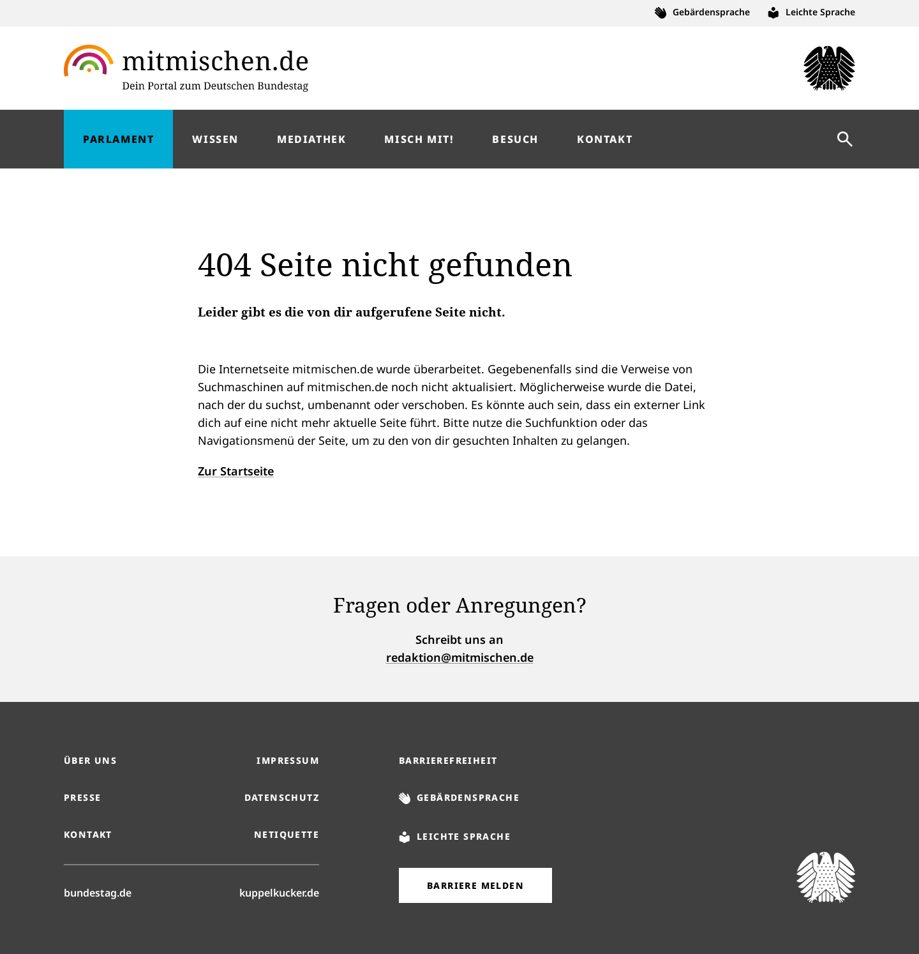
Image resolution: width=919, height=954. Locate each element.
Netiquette (286, 834)
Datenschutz (281, 797)
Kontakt (88, 834)
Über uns (90, 760)
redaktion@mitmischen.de (460, 657)
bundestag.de (97, 892)
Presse (82, 797)
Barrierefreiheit (448, 760)
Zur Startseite (236, 471)
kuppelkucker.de (279, 892)
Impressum (288, 760)
